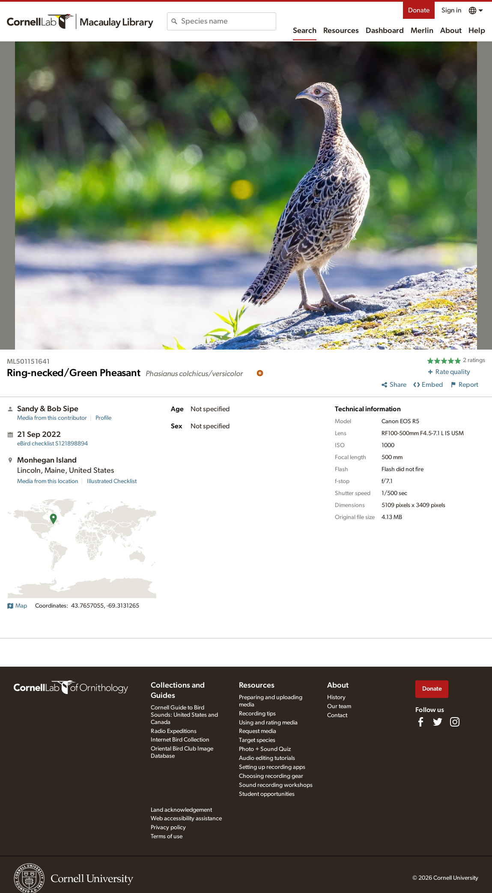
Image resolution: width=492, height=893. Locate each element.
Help (476, 31)
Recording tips (257, 714)
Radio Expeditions (174, 731)
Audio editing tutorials (267, 758)
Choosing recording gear (271, 776)
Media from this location (47, 481)
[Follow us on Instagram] (455, 722)
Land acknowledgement (181, 810)
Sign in (451, 10)
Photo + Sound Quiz (265, 749)
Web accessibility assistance (186, 819)
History (336, 697)
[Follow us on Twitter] (437, 722)
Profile (103, 418)
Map (17, 606)
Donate (418, 10)
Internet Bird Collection (180, 740)
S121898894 (52, 444)
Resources (341, 31)
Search (304, 31)
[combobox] (228, 21)
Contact (337, 715)
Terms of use (166, 837)
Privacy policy (168, 828)
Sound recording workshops (276, 785)
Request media (257, 731)
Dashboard (385, 31)
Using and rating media (268, 723)
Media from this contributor (52, 418)
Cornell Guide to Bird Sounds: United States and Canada (184, 715)
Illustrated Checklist (112, 481)
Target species (257, 740)
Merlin (422, 31)
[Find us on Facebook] (420, 722)
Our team (339, 706)
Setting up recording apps (272, 767)
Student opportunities (267, 794)
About (451, 31)
